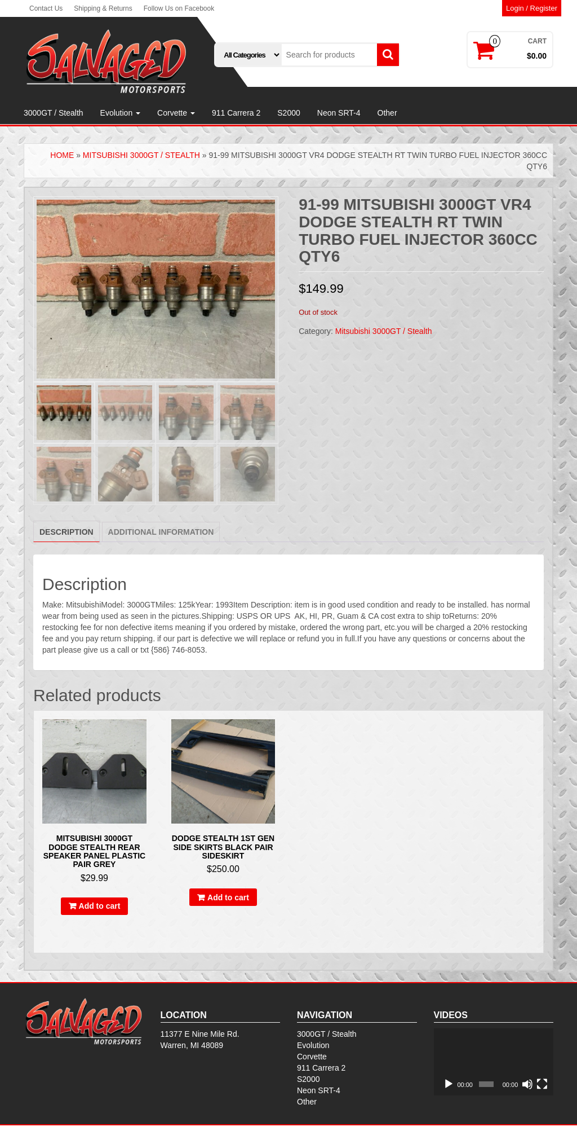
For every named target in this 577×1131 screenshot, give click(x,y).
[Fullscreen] (542, 1084)
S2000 (288, 112)
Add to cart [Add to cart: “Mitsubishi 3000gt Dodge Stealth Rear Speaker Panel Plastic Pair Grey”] (100, 905)
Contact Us (46, 8)
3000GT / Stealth (53, 112)
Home (62, 155)
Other (387, 112)
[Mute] (527, 1084)
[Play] (448, 1084)
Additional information (161, 531)
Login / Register (531, 8)
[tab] (66, 531)
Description (66, 531)
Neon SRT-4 (339, 112)
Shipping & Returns (103, 8)
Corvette (176, 112)
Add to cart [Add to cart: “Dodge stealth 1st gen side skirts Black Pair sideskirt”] (228, 897)
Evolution (120, 112)
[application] (494, 1062)
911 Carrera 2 (236, 112)
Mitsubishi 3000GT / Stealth (141, 155)
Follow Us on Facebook (179, 8)
